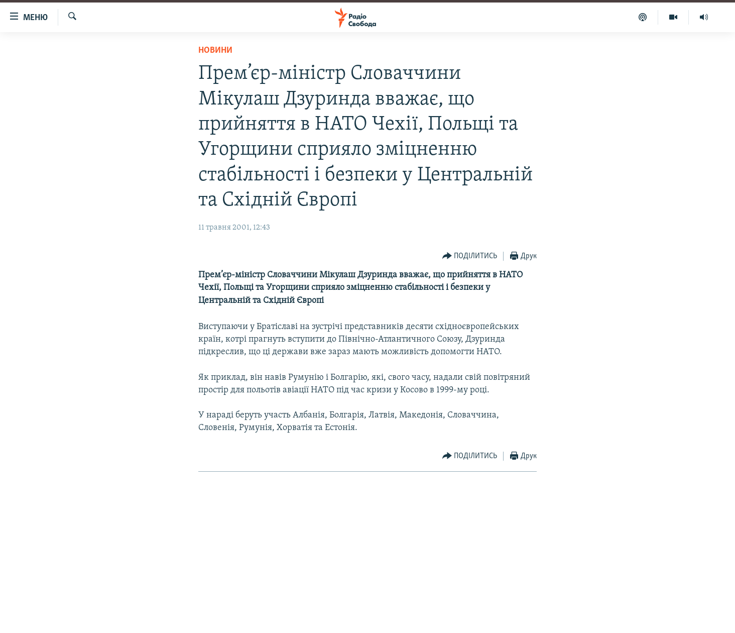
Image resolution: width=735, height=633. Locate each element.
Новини (215, 50)
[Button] (470, 256)
